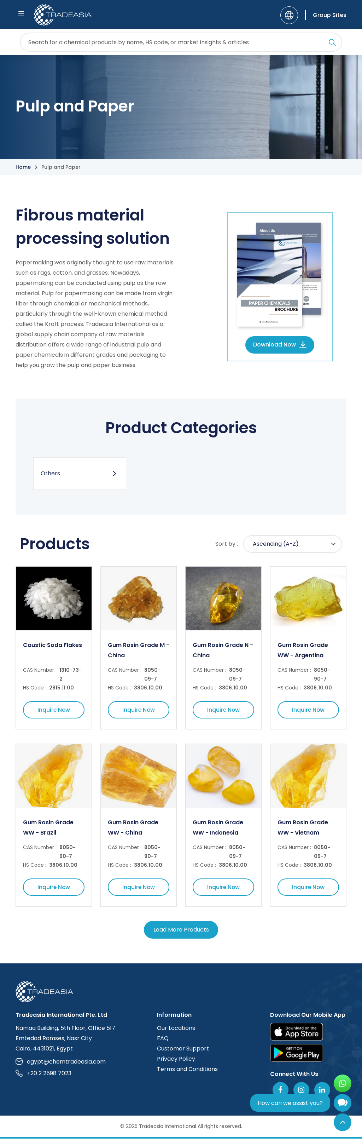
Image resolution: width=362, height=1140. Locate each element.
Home (23, 167)
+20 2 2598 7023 (43, 1075)
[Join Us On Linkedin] (322, 1091)
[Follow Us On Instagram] (301, 1091)
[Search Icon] (332, 43)
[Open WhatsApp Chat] (343, 1083)
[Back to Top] (342, 1122)
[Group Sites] (325, 15)
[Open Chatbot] (343, 1104)
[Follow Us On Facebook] (280, 1091)
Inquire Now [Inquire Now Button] (53, 711)
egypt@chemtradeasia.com (61, 1063)
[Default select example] (292, 545)
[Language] (289, 15)
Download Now (279, 344)
